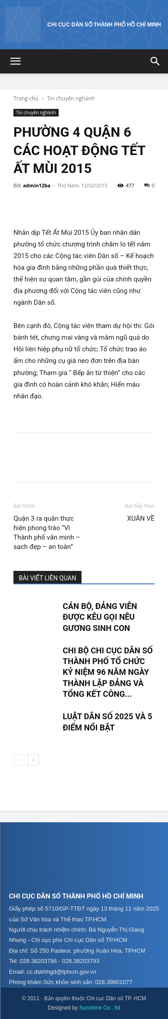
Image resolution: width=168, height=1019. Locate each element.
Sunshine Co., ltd (99, 1008)
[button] (15, 61)
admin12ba (36, 185)
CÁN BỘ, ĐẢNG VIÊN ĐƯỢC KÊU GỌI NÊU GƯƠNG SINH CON (100, 617)
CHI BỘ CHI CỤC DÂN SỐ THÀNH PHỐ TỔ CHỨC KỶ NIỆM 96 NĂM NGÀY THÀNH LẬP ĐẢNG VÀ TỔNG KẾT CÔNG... (108, 672)
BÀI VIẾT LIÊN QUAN (47, 578)
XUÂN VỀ (141, 518)
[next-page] (33, 759)
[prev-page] (19, 759)
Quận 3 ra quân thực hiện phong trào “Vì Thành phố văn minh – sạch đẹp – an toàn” (46, 532)
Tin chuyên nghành (71, 98)
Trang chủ (26, 98)
